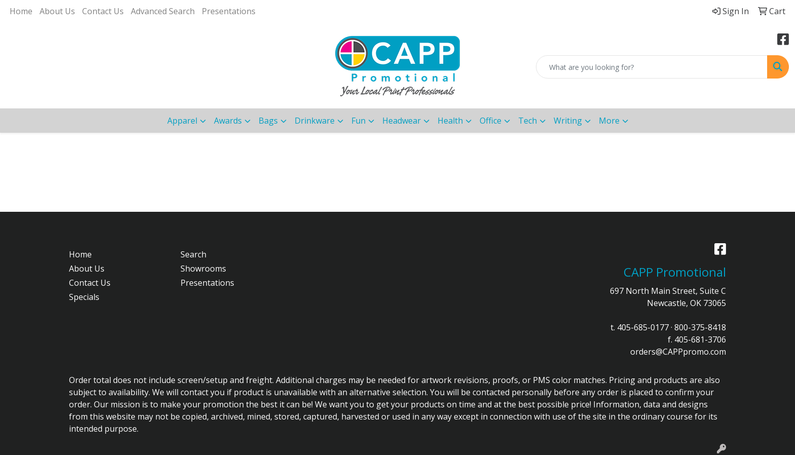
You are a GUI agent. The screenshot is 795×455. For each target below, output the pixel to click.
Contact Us (103, 11)
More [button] (609, 120)
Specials (84, 296)
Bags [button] (268, 120)
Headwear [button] (401, 120)
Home (21, 11)
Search (193, 254)
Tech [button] (527, 120)
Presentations (229, 11)
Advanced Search (163, 11)
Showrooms (203, 268)
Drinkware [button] (315, 120)
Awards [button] (228, 120)
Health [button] (450, 120)
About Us (57, 11)
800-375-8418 (700, 327)
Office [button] (490, 120)
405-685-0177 (643, 327)
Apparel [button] (182, 120)
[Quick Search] (652, 67)
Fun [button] (358, 120)
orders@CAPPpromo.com (678, 351)
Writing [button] (568, 120)
